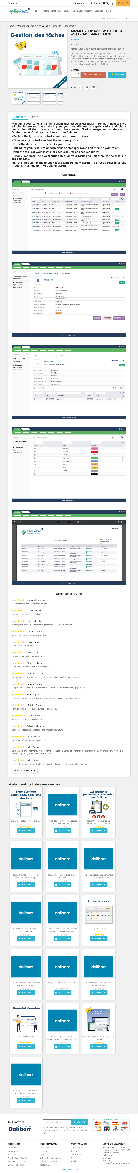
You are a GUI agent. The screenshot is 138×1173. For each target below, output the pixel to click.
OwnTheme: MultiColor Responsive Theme (98, 1038)
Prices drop (13, 1147)
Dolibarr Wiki (45, 1165)
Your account (79, 1143)
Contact (99, 10)
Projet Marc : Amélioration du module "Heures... (99, 984)
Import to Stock (99, 929)
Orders (74, 1151)
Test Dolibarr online (16, 1161)
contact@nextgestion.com (116, 1163)
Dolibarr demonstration (49, 1161)
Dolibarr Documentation (50, 1158)
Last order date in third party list (26, 821)
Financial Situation (26, 1036)
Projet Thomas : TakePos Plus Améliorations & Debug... (26, 876)
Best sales (12, 1154)
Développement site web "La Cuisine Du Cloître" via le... (26, 1092)
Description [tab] (20, 116)
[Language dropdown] (80, 3)
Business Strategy (82, 10)
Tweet (86, 87)
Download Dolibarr (16, 1165)
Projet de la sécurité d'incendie (62, 983)
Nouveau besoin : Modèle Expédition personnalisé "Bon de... (62, 1038)
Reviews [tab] (35, 116)
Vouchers (75, 1161)
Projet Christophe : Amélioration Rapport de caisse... (26, 984)
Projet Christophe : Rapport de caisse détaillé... (25, 930)
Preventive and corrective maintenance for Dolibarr (98, 822)
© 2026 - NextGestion (69, 1169)
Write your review (24, 770)
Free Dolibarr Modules (18, 1158)
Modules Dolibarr (52, 10)
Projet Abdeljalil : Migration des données (62, 876)
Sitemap (43, 1151)
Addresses (75, 1157)
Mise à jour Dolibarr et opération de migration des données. (62, 930)
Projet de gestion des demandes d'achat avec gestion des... (98, 876)
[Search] (113, 18)
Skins (67, 10)
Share (79, 87)
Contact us (13, 3)
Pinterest (93, 87)
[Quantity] (74, 75)
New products (14, 1151)
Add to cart (93, 74)
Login (41, 1154)
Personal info (77, 1147)
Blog (108, 10)
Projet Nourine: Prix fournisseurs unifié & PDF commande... (62, 822)
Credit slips (76, 1154)
